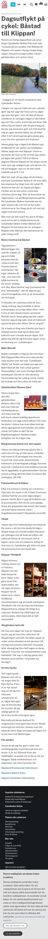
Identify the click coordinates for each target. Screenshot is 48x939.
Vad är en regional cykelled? (16, 810)
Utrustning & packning (14, 832)
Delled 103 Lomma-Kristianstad (18, 802)
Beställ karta (10, 824)
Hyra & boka (10, 829)
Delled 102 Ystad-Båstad (15, 799)
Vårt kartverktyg (11, 822)
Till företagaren (11, 856)
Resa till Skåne (11, 834)
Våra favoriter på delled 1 (15, 867)
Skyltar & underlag (12, 813)
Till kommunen (11, 853)
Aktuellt (8, 843)
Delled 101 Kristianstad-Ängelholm (19, 797)
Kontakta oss (10, 848)
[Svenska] (12, 4)
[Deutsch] (24, 4)
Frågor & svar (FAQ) (13, 846)
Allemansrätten (11, 851)
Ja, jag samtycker (13, 934)
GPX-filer (9, 827)
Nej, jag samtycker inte (15, 926)
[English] (18, 4)
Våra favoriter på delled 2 (15, 870)
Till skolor (9, 858)
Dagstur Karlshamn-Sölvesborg (18, 778)
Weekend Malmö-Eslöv (13, 773)
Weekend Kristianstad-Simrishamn (19, 768)
